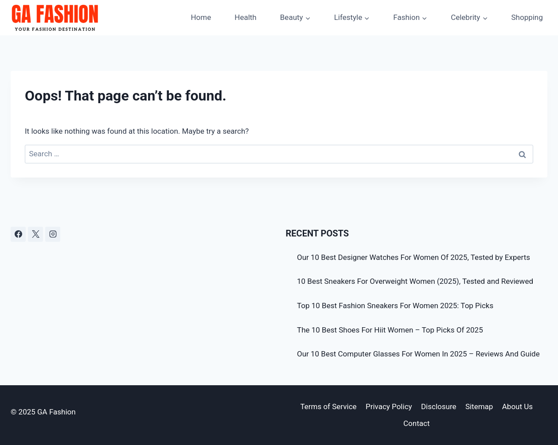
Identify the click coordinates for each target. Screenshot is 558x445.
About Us (517, 406)
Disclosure (439, 406)
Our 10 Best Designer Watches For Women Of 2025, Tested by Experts (413, 257)
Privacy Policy (389, 406)
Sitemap (479, 406)
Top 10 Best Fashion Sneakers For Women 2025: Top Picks (395, 305)
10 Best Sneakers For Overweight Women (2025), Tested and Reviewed (415, 281)
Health (245, 17)
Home (201, 17)
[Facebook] (18, 234)
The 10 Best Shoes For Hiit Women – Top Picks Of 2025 (390, 329)
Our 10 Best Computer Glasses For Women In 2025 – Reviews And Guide (418, 353)
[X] (35, 234)
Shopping (526, 17)
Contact (416, 423)
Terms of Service (328, 406)
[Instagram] (52, 234)
